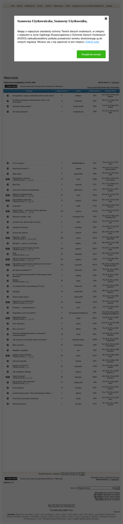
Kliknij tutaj (92, 42)
